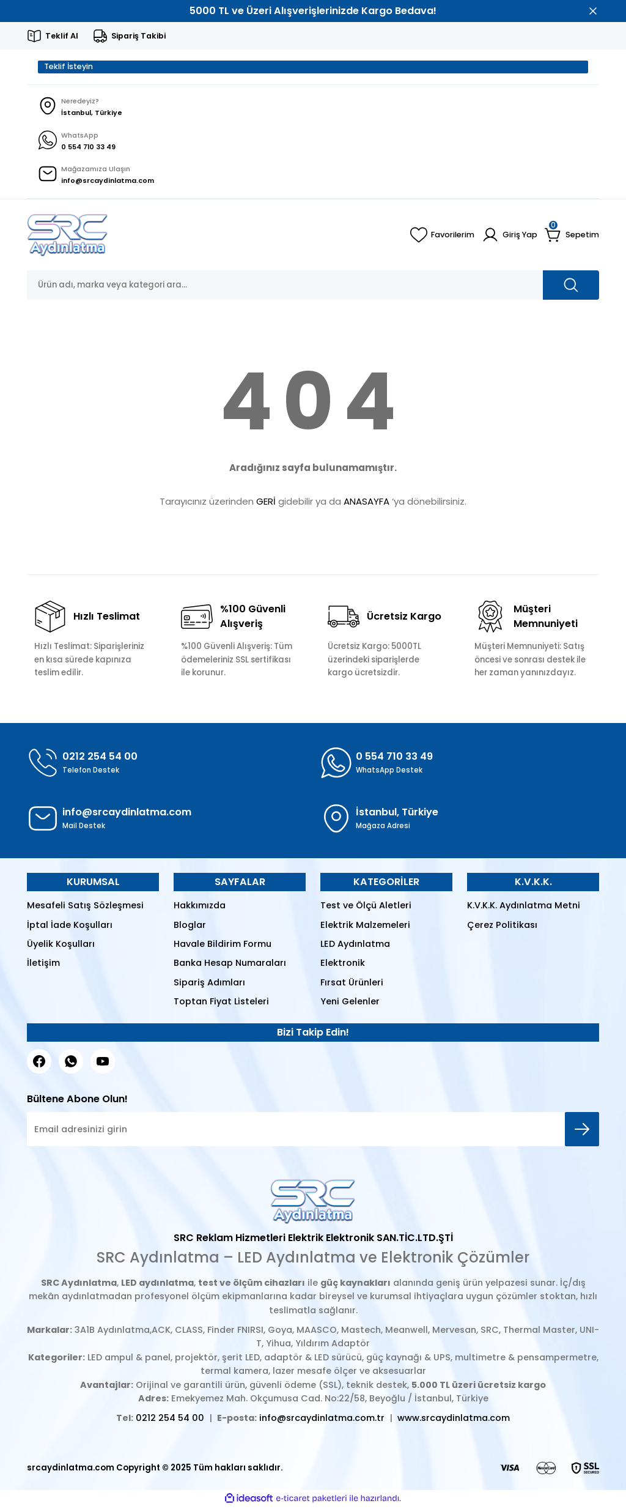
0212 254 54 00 (170, 1420)
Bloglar (190, 927)
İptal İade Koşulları (69, 927)
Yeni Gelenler (350, 1004)
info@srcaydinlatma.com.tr (322, 1420)
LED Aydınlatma (355, 946)
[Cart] (572, 237)
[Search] (313, 287)
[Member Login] (509, 237)
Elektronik (342, 965)
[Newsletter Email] (313, 1131)
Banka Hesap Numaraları (230, 965)
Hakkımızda (200, 908)
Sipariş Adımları (209, 984)
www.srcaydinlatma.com (453, 1420)
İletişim (43, 965)
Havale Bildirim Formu (222, 946)
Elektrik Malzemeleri (365, 927)
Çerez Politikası (502, 927)
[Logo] (67, 237)
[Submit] (582, 1131)
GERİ (266, 503)
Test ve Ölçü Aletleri (365, 908)
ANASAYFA (366, 503)
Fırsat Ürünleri (351, 984)
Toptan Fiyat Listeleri (221, 1004)
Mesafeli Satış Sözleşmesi (85, 908)
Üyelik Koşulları (61, 946)
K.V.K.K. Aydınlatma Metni (523, 908)
